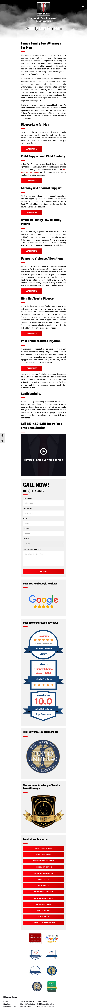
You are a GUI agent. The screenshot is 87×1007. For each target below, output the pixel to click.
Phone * (26, 528)
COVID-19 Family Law (27, 1004)
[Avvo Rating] (43, 722)
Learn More (31, 149)
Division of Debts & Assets (43, 904)
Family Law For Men (27, 1002)
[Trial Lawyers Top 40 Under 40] (43, 773)
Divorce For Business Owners (43, 861)
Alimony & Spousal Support (44, 873)
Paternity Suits (43, 917)
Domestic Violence (43, 910)
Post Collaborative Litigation (44, 923)
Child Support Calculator (43, 892)
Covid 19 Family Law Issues (43, 898)
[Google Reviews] (43, 612)
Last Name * (27, 508)
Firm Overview (8, 1004)
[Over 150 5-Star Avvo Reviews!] (43, 659)
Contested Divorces (43, 854)
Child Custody (43, 879)
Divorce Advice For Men (43, 848)
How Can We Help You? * (32, 549)
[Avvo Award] (43, 689)
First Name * (27, 498)
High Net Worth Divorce (43, 867)
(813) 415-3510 (33, 490)
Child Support (43, 885)
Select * (26, 539)
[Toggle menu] (83, 7)
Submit (43, 572)
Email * (25, 518)
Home (5, 1002)
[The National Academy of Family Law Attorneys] (43, 827)
